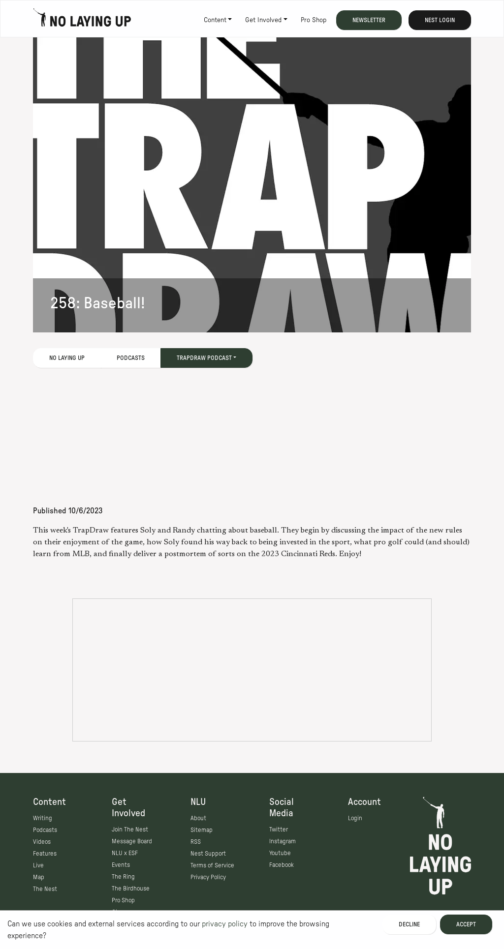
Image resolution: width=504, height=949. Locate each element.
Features (45, 854)
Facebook (281, 865)
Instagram (282, 841)
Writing (42, 818)
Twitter (278, 829)
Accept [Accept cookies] (466, 924)
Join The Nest (130, 829)
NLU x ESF (125, 853)
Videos (42, 842)
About (198, 818)
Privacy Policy (208, 877)
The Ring (123, 877)
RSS (195, 842)
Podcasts (131, 358)
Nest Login (440, 20)
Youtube (280, 853)
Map (38, 877)
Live (38, 865)
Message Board (132, 841)
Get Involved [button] (263, 20)
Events (121, 865)
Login (355, 818)
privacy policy (225, 924)
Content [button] (215, 20)
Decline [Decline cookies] (409, 924)
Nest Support (208, 854)
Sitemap (201, 830)
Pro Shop (313, 20)
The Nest (45, 889)
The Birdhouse (131, 888)
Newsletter (368, 20)
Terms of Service (212, 865)
